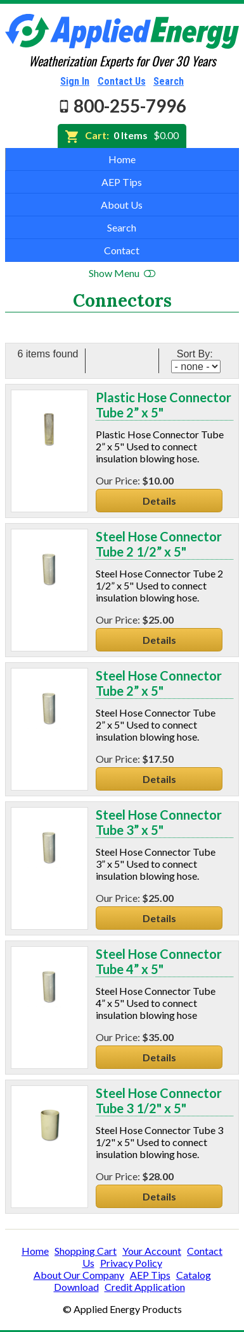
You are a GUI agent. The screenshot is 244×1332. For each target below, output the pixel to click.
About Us (122, 205)
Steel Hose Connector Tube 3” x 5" (159, 822)
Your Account (151, 1251)
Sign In (74, 81)
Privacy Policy (131, 1263)
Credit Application (145, 1287)
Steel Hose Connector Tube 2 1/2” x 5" (159, 544)
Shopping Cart (86, 1251)
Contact (121, 250)
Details (159, 501)
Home (122, 159)
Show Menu (122, 273)
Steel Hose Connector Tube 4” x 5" (159, 961)
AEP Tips (121, 182)
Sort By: (196, 353)
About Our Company (79, 1275)
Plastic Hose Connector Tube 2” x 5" (163, 405)
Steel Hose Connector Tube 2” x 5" (159, 683)
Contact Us (122, 81)
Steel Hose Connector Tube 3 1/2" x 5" (159, 1100)
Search (168, 81)
